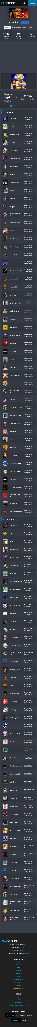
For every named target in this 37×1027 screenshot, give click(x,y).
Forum (30, 27)
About (18, 971)
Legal (18, 977)
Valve (27, 953)
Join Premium (18, 988)
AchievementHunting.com (18, 1006)
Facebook (18, 1003)
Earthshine (12, 22)
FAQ (18, 962)
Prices (24, 27)
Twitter (18, 1000)
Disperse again (8, 95)
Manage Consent (18, 979)
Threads (18, 997)
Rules (19, 968)
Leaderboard (16, 27)
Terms (18, 985)
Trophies (7, 27)
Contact (18, 974)
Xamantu (22, 950)
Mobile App (18, 965)
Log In (32, 3)
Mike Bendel (22, 947)
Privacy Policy (18, 982)
